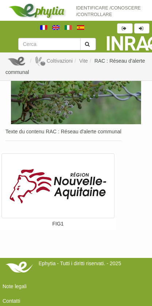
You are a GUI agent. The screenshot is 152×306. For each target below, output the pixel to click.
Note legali (15, 286)
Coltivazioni (54, 61)
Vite (83, 61)
